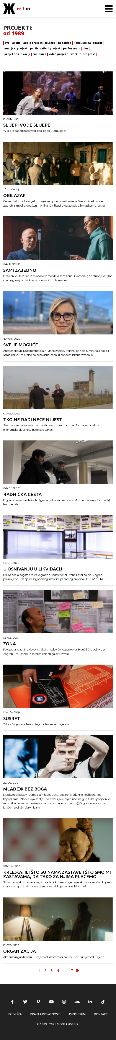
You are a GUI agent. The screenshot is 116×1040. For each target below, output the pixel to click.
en (28, 8)
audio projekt (32, 42)
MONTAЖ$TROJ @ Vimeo (38, 1002)
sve (7, 42)
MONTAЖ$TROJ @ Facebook (12, 1002)
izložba (50, 42)
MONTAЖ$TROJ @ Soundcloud (77, 1002)
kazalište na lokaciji (88, 42)
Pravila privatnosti (45, 1014)
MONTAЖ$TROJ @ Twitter (25, 1002)
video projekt (58, 54)
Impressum (77, 1014)
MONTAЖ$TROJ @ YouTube (51, 1002)
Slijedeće (77, 970)
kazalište (64, 42)
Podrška (15, 1014)
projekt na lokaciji (17, 54)
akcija (16, 42)
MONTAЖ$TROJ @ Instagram (64, 1002)
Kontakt (101, 1014)
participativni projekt (45, 48)
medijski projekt (16, 48)
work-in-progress (82, 54)
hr (19, 8)
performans (71, 48)
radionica (39, 54)
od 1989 (13, 33)
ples (85, 48)
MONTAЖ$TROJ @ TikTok (103, 1002)
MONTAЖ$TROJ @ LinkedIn (90, 1002)
